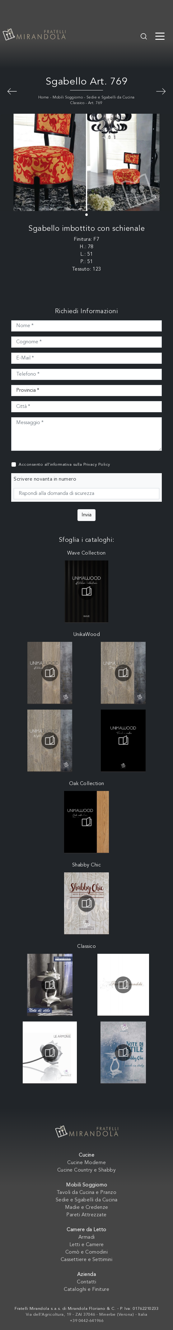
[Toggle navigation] (160, 35)
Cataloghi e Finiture (86, 1289)
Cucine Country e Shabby (86, 1170)
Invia (86, 515)
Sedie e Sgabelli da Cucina (87, 1200)
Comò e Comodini (86, 1252)
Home (43, 97)
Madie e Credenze (86, 1207)
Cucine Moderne (86, 1162)
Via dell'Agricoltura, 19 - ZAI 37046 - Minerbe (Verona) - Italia (86, 1315)
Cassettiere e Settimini (87, 1259)
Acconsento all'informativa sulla (64, 465)
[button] (86, 214)
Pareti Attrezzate (86, 1215)
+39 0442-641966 (87, 1321)
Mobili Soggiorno (68, 97)
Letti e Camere (86, 1244)
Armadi (86, 1237)
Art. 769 (95, 103)
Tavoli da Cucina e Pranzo (87, 1192)
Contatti (86, 1282)
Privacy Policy (96, 465)
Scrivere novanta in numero (45, 479)
